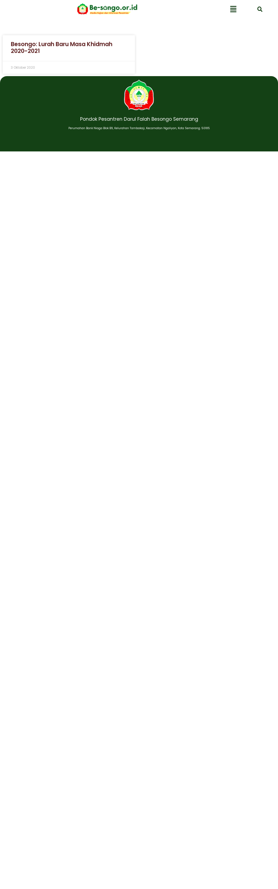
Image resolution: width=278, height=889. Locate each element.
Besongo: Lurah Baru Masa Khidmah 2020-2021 (61, 49)
